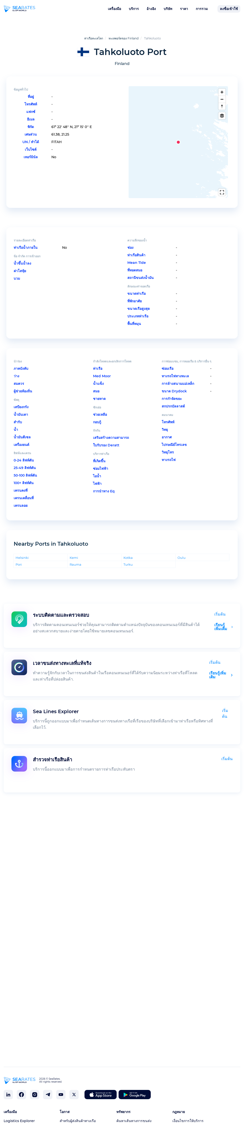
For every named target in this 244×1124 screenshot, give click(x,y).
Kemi (74, 551)
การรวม (202, 9)
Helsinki (22, 551)
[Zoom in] (221, 92)
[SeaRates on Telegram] (47, 1094)
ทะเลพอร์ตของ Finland (124, 38)
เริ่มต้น (219, 607)
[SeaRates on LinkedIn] (8, 1094)
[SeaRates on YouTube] (61, 1094)
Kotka (128, 551)
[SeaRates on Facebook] (21, 1094)
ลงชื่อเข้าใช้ (229, 9)
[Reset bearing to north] (221, 106)
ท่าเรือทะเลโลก (93, 38)
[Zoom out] (221, 99)
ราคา (184, 9)
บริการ (134, 9)
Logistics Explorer (19, 1121)
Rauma (75, 558)
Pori (19, 558)
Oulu (182, 551)
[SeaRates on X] (74, 1094)
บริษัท (168, 9)
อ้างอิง (151, 9)
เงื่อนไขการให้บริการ (188, 1121)
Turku (128, 558)
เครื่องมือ (114, 9)
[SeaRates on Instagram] (34, 1094)
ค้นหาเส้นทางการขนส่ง (133, 1121)
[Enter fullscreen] (221, 192)
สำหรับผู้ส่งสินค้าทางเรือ (78, 1121)
